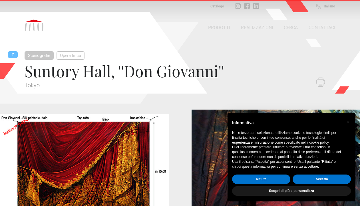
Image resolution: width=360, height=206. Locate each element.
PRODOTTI (219, 27)
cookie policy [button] (319, 142)
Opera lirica (70, 55)
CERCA (291, 27)
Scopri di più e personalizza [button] (291, 191)
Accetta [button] (321, 179)
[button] (348, 122)
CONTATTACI (322, 27)
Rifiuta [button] (261, 179)
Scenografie (39, 55)
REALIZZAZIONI (257, 27)
